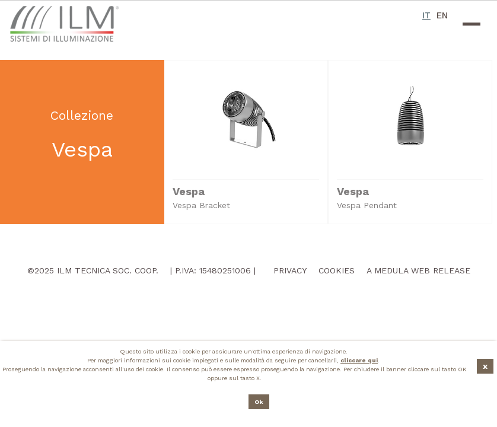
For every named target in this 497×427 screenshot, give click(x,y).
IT (426, 15)
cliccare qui (359, 360)
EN (442, 15)
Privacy (290, 270)
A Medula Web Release (418, 270)
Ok (258, 402)
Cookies (336, 270)
